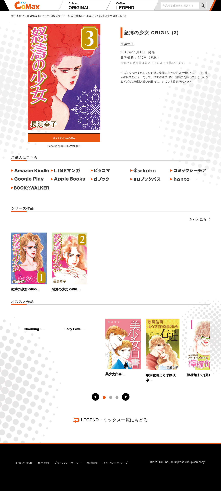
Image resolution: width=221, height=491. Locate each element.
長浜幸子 (127, 44)
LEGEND (134, 6)
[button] (95, 397)
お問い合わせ (24, 462)
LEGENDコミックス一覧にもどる (114, 419)
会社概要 (92, 462)
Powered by (64, 146)
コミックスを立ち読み (64, 137)
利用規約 (43, 462)
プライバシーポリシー (67, 462)
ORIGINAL (87, 6)
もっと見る (199, 219)
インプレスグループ (115, 462)
